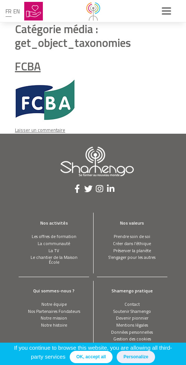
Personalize (135, 356)
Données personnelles (132, 332)
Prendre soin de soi (132, 236)
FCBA (28, 66)
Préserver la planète (132, 250)
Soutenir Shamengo (132, 311)
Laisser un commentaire (40, 130)
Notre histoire (54, 325)
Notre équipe (54, 304)
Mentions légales (132, 325)
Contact (132, 304)
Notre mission (54, 318)
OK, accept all (91, 356)
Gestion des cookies (132, 339)
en (16, 11)
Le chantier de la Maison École (54, 259)
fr (9, 11)
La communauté (54, 243)
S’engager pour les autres (131, 257)
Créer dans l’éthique (132, 243)
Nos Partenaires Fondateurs (54, 311)
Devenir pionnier (132, 318)
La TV (53, 250)
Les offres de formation (54, 236)
